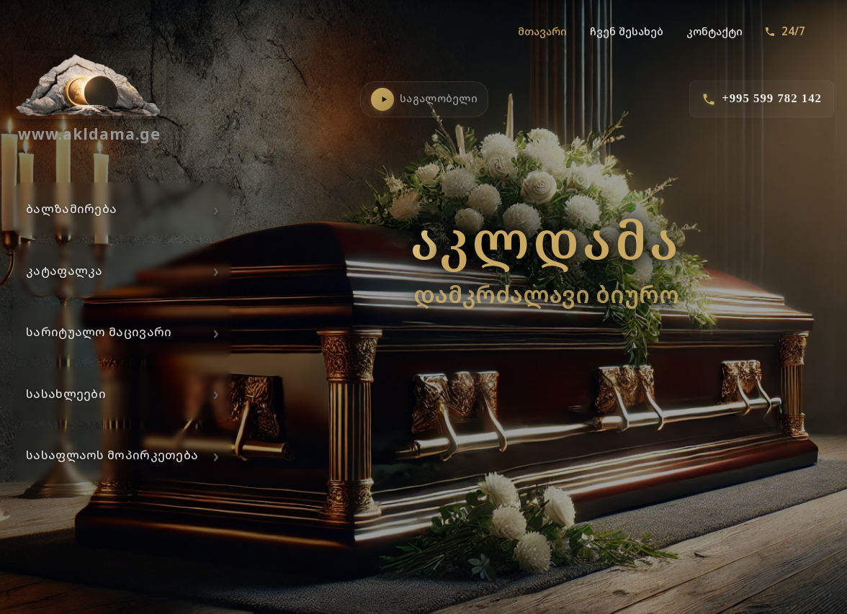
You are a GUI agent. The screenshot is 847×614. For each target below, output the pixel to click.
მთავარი (542, 31)
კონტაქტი (714, 31)
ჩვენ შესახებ (626, 31)
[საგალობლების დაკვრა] (382, 99)
